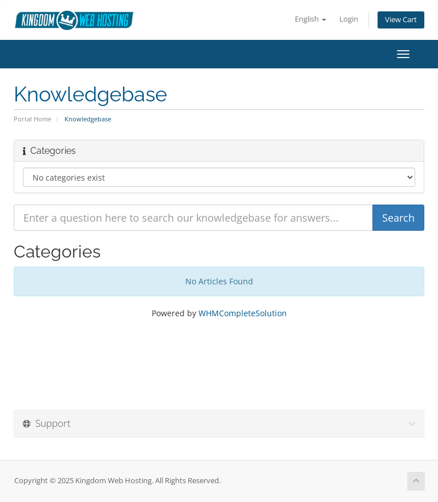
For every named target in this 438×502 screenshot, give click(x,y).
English (310, 19)
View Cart (401, 20)
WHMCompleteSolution (242, 313)
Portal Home (32, 119)
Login (348, 19)
